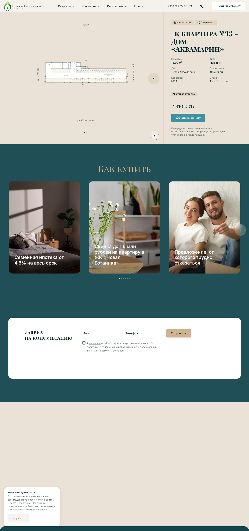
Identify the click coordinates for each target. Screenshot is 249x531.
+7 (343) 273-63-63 (179, 6)
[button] (153, 78)
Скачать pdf (182, 22)
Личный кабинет (228, 6)
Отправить (179, 333)
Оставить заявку (188, 118)
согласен (95, 343)
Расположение (117, 6)
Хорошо (18, 518)
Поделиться (206, 22)
